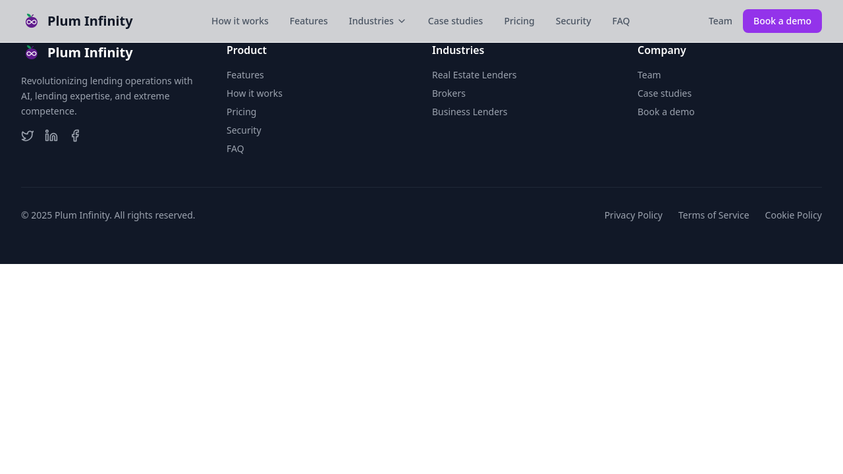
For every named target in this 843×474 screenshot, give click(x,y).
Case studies (455, 20)
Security (573, 20)
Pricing (519, 20)
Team (720, 20)
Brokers (449, 93)
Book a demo (782, 20)
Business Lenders (470, 111)
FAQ (621, 20)
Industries (378, 20)
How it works (240, 20)
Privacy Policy (634, 215)
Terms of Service (713, 215)
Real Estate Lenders (474, 74)
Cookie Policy (793, 215)
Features (309, 20)
